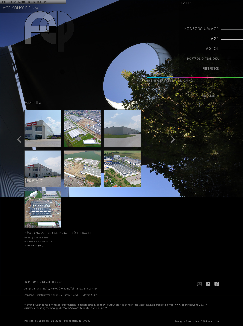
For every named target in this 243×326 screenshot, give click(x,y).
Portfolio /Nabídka (203, 58)
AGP (215, 39)
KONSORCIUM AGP (201, 29)
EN (190, 3)
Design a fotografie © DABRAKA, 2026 (197, 322)
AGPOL (212, 49)
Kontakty (211, 96)
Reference (210, 68)
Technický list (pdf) (33, 246)
